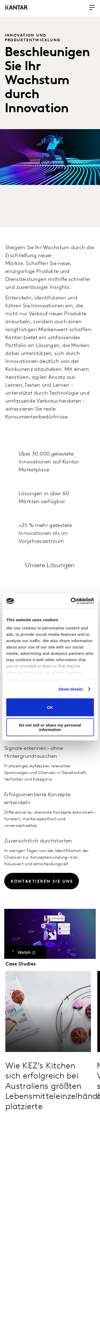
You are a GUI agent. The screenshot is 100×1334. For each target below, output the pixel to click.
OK (50, 707)
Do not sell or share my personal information (50, 727)
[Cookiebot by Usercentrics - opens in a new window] (71, 601)
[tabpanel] (50, 798)
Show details (70, 689)
